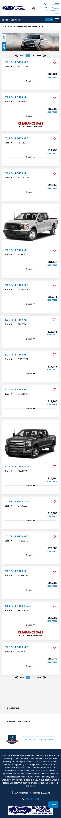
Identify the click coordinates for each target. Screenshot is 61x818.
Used (4, 46)
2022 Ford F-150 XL (16, 250)
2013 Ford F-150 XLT (16, 389)
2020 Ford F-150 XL (16, 173)
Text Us (53, 804)
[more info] (30, 58)
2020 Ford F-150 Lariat (17, 501)
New (4, 38)
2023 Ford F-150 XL (16, 97)
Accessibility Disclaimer (39, 740)
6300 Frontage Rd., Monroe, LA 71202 (52, 10)
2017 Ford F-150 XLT (16, 536)
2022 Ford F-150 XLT (16, 62)
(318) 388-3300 (51, 4)
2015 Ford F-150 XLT (16, 138)
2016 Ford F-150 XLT (16, 355)
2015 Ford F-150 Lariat (17, 466)
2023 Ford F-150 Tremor (18, 606)
